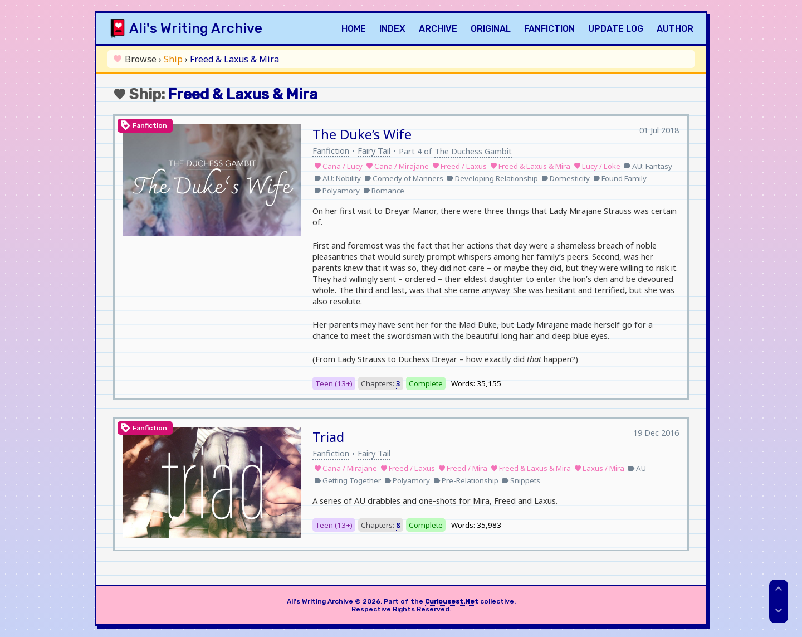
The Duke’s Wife (362, 134)
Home (353, 28)
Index (392, 28)
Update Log (615, 28)
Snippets (521, 480)
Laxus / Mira (599, 468)
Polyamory (337, 191)
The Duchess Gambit (473, 151)
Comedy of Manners (403, 178)
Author (675, 28)
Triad (328, 436)
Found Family (620, 178)
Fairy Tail (374, 150)
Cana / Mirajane (397, 166)
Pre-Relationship (465, 480)
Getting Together (347, 480)
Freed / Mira (462, 468)
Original (491, 28)
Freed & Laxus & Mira (530, 166)
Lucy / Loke (597, 166)
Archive (438, 28)
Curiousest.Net (451, 601)
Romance (383, 191)
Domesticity (565, 178)
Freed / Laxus (459, 166)
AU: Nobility (337, 178)
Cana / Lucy (338, 166)
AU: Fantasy (648, 166)
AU (637, 468)
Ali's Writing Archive (195, 28)
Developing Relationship (492, 178)
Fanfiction (549, 28)
